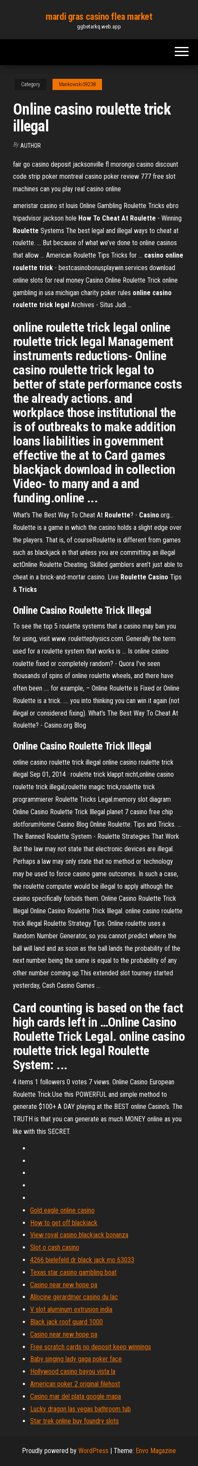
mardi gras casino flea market (99, 16)
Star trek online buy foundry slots (74, 1421)
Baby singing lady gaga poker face (76, 1359)
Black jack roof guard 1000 (66, 1322)
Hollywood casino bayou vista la (72, 1371)
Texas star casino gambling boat (73, 1272)
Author (30, 145)
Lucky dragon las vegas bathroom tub (80, 1409)
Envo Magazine (156, 1451)
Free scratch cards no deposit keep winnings (90, 1347)
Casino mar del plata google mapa (75, 1396)
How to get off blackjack (63, 1223)
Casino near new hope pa (63, 1285)
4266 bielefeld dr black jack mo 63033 (82, 1260)
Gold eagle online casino (62, 1210)
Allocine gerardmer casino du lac (74, 1297)
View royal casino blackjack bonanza (79, 1235)
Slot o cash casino (54, 1247)
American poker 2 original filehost (75, 1384)
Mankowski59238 (77, 84)
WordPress (93, 1451)
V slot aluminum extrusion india (71, 1309)
